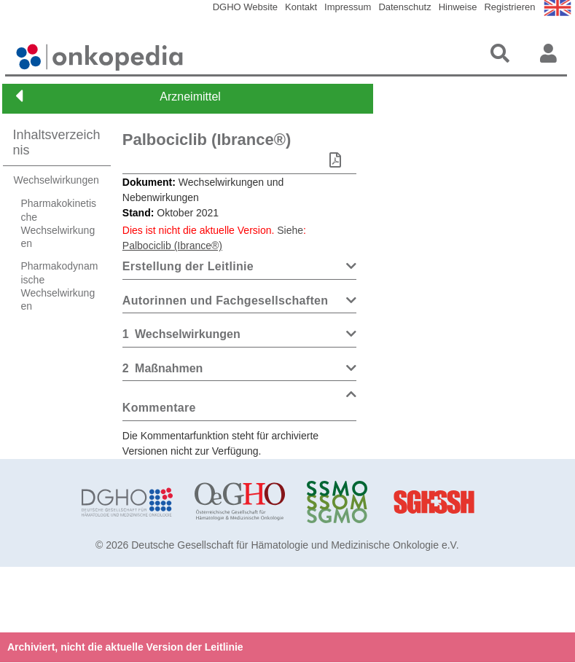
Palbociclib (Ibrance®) (206, 139)
